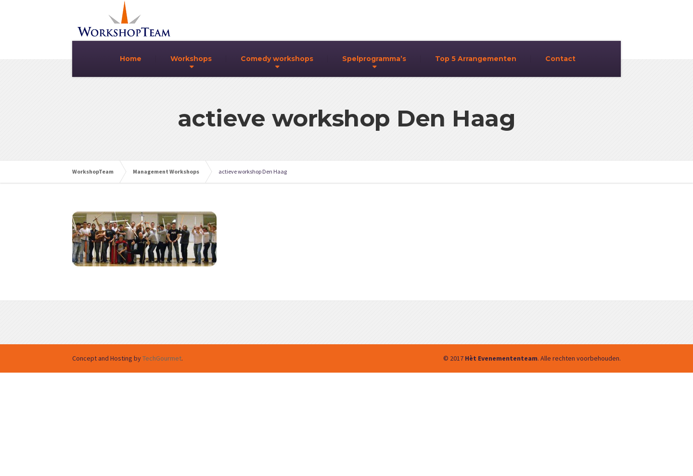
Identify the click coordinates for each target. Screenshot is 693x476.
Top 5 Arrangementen (475, 58)
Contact (560, 58)
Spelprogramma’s (374, 58)
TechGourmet (161, 358)
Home (130, 58)
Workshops (191, 58)
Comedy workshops (277, 58)
